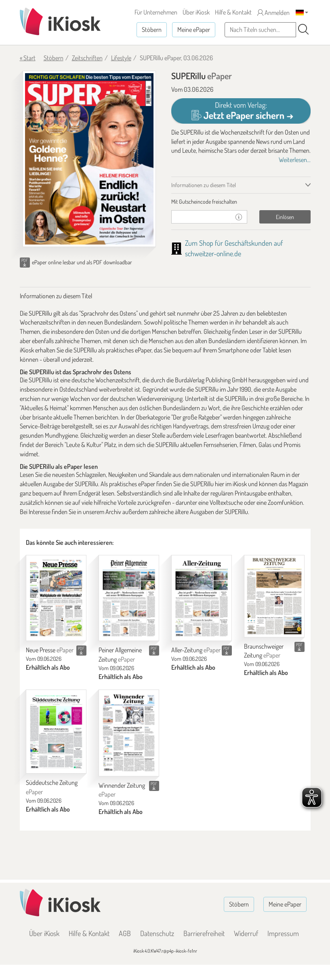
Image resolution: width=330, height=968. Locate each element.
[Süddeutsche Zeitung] (56, 732)
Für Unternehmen (156, 12)
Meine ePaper (193, 29)
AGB (125, 933)
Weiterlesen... (295, 160)
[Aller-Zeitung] (201, 598)
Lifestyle (121, 58)
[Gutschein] (201, 217)
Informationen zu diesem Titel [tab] (203, 184)
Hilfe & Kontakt (233, 12)
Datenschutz (157, 933)
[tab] (241, 202)
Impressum (283, 933)
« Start (28, 58)
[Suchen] (303, 29)
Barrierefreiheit (204, 933)
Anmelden (273, 12)
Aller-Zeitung (196, 650)
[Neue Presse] (56, 598)
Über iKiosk (196, 12)
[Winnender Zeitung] (129, 733)
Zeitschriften (87, 58)
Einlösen (285, 216)
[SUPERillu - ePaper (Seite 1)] (89, 159)
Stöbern (152, 29)
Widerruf (246, 933)
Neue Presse (50, 650)
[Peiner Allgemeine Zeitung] (129, 598)
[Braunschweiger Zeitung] (274, 596)
